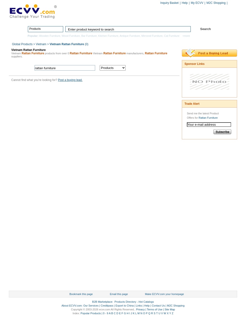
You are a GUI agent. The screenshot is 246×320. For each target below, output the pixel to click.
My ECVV (197, 3)
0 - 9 (105, 313)
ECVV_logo (33, 11)
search (153, 68)
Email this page (119, 294)
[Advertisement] (201, 216)
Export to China (125, 305)
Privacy (140, 309)
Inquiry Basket (169, 3)
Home (91, 18)
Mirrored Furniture (152, 35)
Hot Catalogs (188, 18)
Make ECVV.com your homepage (164, 294)
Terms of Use (154, 309)
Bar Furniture (89, 35)
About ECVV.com (72, 305)
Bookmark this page (81, 294)
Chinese (232, 3)
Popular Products (90, 313)
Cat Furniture (171, 35)
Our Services (91, 305)
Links (139, 305)
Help (185, 3)
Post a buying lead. (70, 80)
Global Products (22, 44)
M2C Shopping (215, 3)
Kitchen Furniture (108, 35)
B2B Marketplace (102, 301)
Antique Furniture (130, 35)
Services (216, 18)
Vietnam (41, 44)
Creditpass (107, 305)
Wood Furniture (71, 35)
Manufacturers (157, 18)
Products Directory (121, 18)
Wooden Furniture (49, 35)
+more (186, 35)
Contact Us (158, 305)
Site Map (170, 309)
